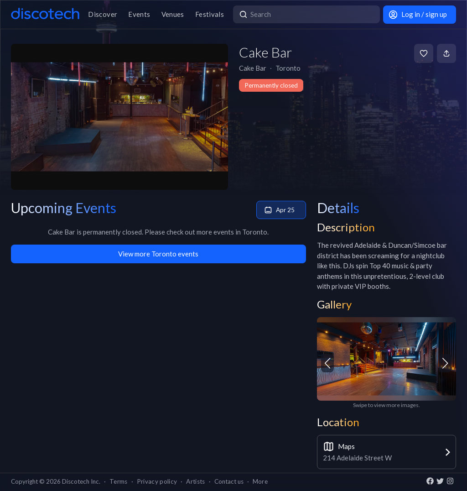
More (260, 481)
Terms (118, 481)
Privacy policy (157, 481)
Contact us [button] (229, 481)
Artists (195, 481)
